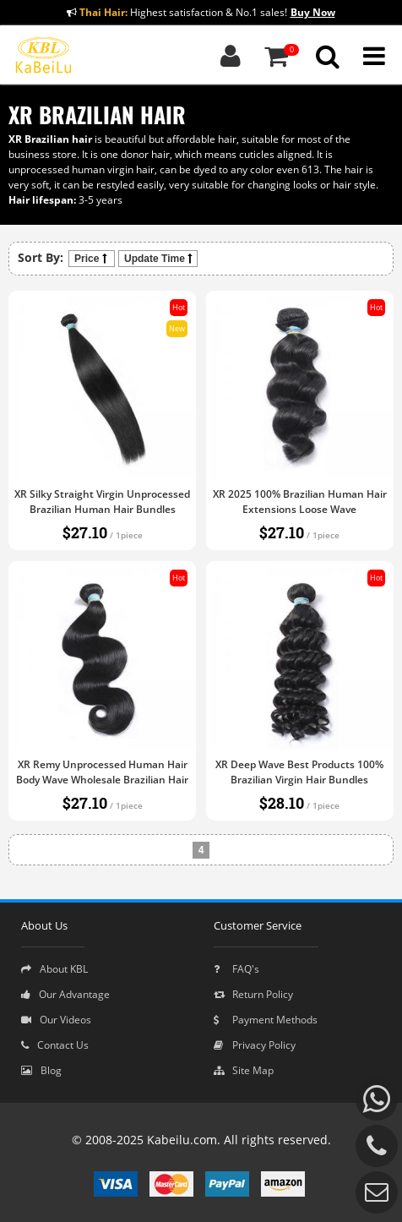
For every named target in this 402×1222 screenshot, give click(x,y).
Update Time (158, 259)
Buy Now (313, 12)
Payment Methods (266, 1019)
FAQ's (236, 969)
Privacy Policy (255, 1045)
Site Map (244, 1070)
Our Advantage (65, 994)
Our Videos (56, 1019)
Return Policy (253, 994)
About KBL (54, 969)
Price (91, 259)
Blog (41, 1070)
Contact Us (55, 1045)
